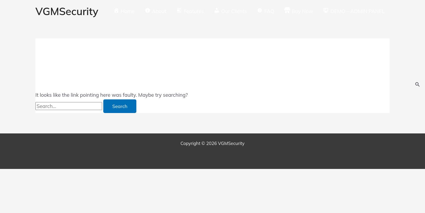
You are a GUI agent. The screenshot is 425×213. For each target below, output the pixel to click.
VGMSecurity (66, 11)
